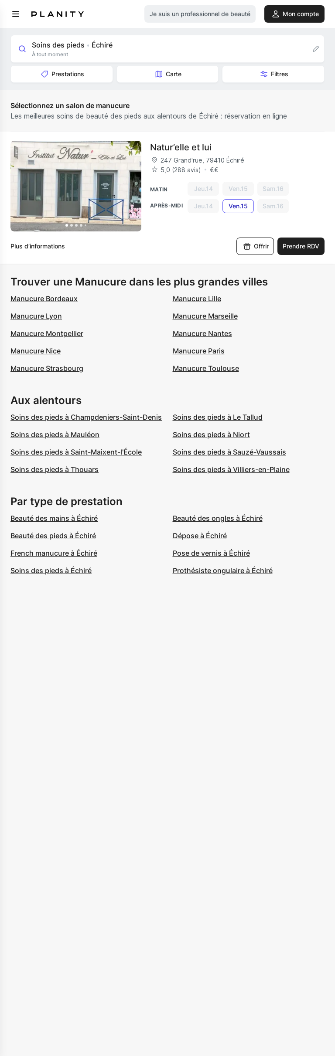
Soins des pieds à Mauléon (54, 434)
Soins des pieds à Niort (211, 434)
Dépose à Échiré (200, 535)
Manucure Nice (35, 350)
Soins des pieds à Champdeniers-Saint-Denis (86, 417)
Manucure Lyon (36, 316)
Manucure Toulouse (206, 368)
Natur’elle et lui (181, 147)
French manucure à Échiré (53, 553)
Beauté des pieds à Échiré (53, 535)
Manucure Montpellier (46, 333)
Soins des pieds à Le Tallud (218, 417)
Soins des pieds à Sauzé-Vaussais (229, 452)
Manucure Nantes (202, 333)
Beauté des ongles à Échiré (218, 518)
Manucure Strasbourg (46, 368)
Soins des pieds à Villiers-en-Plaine (231, 469)
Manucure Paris (199, 350)
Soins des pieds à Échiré (51, 570)
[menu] (15, 14)
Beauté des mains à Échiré (54, 518)
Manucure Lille (197, 298)
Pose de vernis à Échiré (211, 553)
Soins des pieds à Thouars (54, 469)
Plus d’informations (37, 246)
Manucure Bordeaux (44, 298)
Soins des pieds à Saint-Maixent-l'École (76, 452)
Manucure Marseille (205, 316)
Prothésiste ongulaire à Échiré (223, 570)
